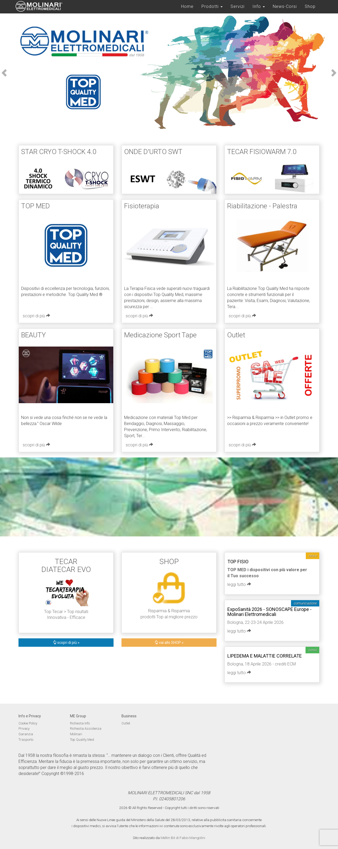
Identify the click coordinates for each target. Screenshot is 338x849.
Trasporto (25, 740)
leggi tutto (239, 584)
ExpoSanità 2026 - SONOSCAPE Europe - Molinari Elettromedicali (269, 611)
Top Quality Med (82, 740)
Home (187, 6)
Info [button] (258, 6)
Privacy (24, 728)
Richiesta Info (80, 723)
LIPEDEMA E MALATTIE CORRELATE (264, 656)
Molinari (76, 734)
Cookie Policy (27, 723)
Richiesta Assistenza (85, 728)
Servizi (238, 6)
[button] (3, 71)
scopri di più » (66, 642)
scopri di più (36, 315)
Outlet (125, 723)
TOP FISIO (237, 561)
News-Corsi (285, 6)
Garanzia (25, 734)
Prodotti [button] (212, 6)
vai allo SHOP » (169, 642)
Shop (310, 6)
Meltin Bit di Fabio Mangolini (183, 838)
